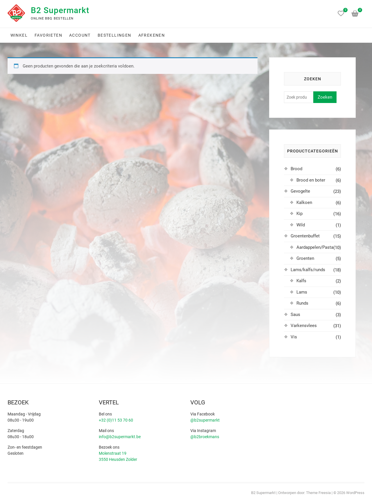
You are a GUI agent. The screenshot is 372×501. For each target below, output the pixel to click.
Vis (294, 337)
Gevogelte (300, 191)
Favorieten (48, 35)
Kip (299, 213)
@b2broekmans (204, 436)
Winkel (19, 35)
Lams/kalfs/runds (308, 269)
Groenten (305, 258)
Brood (296, 168)
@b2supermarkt (205, 420)
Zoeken (325, 97)
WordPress (355, 493)
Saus (295, 314)
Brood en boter (310, 180)
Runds (302, 303)
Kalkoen (304, 202)
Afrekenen (151, 35)
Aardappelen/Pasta (314, 247)
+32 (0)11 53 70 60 (116, 420)
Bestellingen (114, 35)
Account (80, 35)
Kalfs (301, 280)
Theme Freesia (318, 493)
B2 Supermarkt (60, 10)
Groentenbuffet (305, 236)
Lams (301, 292)
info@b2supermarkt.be (120, 436)
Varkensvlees (304, 325)
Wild (300, 225)
